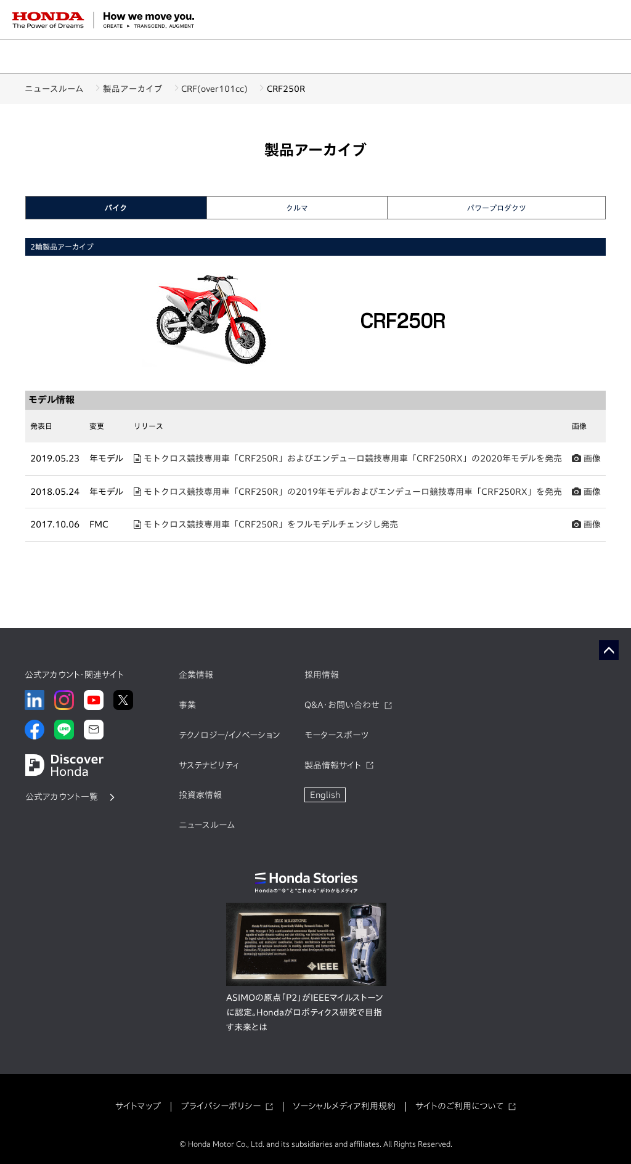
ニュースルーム (54, 88)
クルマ (297, 207)
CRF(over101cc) (231, 88)
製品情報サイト (332, 765)
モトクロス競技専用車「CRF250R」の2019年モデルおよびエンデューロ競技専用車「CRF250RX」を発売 (348, 491)
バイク (116, 207)
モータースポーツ (336, 735)
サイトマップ (138, 1106)
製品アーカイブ (141, 88)
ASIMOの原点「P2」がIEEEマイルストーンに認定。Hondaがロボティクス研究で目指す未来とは (304, 1012)
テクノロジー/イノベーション (229, 735)
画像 (586, 458)
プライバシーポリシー (221, 1106)
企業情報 (196, 674)
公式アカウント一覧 (61, 796)
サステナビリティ (209, 765)
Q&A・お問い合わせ (342, 705)
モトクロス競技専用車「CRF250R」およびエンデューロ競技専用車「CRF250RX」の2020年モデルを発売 (348, 458)
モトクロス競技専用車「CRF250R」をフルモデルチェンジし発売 (266, 524)
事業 (187, 705)
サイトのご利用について (459, 1106)
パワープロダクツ (496, 207)
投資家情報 (200, 795)
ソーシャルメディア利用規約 (344, 1106)
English (325, 795)
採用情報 (321, 674)
